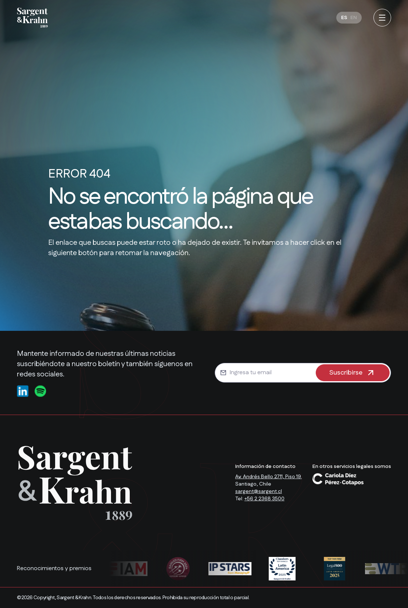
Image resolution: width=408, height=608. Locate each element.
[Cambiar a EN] (353, 17)
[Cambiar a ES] (344, 17)
